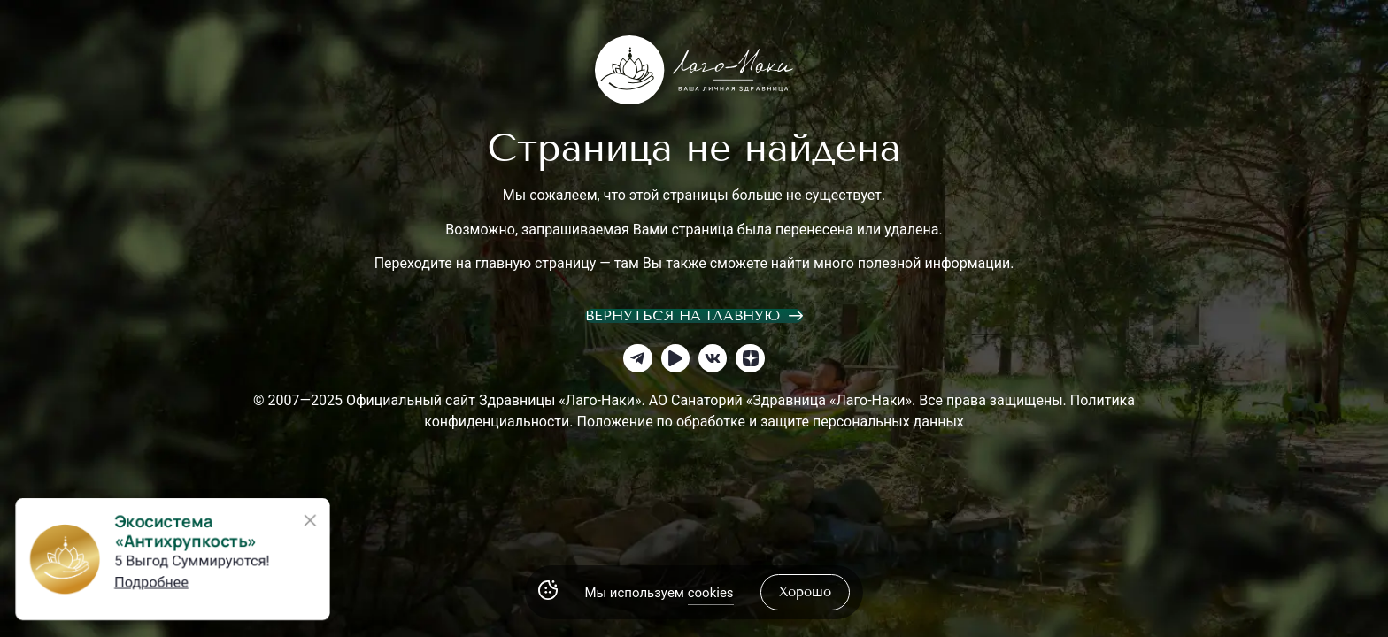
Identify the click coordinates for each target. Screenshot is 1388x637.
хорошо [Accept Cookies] (805, 592)
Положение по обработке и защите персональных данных (769, 421)
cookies (711, 593)
